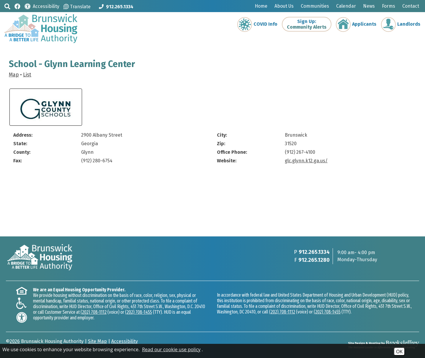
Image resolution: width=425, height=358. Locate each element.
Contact (410, 6)
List (27, 75)
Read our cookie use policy (171, 349)
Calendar (346, 6)
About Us (284, 6)
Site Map (97, 341)
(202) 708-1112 (94, 312)
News (369, 6)
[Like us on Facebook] (17, 6)
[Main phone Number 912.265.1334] (116, 6)
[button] (7, 6)
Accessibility (124, 341)
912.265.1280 (314, 260)
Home (261, 6)
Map (14, 75)
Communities (315, 6)
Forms (388, 6)
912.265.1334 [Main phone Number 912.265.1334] (314, 252)
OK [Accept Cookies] (399, 351)
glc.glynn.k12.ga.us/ (306, 161)
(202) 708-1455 (138, 312)
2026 (15, 341)
